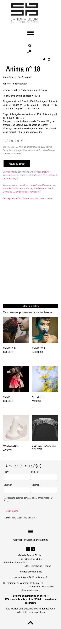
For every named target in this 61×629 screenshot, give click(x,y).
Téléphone (35, 485)
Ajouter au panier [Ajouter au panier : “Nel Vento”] (33, 407)
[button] (30, 32)
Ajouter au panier (16, 163)
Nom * (6, 472)
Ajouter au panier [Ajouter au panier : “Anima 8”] (4, 407)
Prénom (34, 472)
